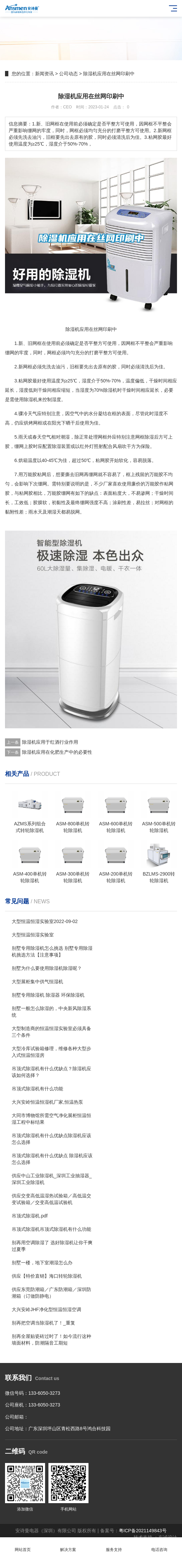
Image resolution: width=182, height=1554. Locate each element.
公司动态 (68, 73)
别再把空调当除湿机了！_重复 (43, 1323)
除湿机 (110, 390)
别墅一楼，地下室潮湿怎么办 (42, 1262)
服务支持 (114, 1546)
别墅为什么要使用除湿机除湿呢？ (47, 968)
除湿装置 (61, 446)
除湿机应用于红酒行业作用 (50, 742)
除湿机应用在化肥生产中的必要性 (57, 752)
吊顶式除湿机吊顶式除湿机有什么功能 (51, 1229)
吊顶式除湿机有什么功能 (37, 1088)
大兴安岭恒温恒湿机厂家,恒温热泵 (47, 1102)
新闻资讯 (44, 73)
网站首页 (22, 1546)
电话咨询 (159, 1546)
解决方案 (68, 1546)
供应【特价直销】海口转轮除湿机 (47, 1276)
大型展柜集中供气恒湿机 (37, 981)
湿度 (86, 380)
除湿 (28, 399)
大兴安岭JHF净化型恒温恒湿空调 (46, 1309)
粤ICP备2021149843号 (143, 1530)
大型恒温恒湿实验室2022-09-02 (45, 921)
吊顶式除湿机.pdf (29, 1215)
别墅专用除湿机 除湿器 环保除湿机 (48, 995)
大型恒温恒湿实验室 (33, 934)
